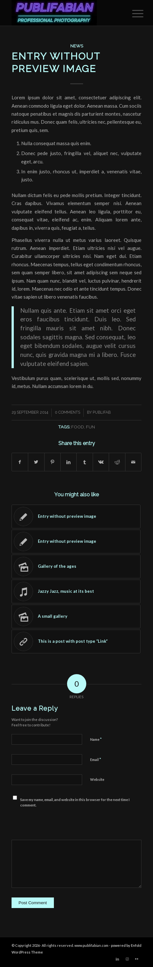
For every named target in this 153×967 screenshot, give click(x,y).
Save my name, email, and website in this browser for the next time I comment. (75, 802)
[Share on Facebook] (20, 462)
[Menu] (133, 13)
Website (97, 779)
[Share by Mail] (133, 462)
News (76, 45)
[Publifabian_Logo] (63, 13)
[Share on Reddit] (117, 462)
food (77, 426)
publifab (102, 412)
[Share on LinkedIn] (68, 462)
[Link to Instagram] (127, 959)
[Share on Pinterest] (52, 462)
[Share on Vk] (101, 462)
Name (96, 739)
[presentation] (60, 820)
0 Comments (67, 412)
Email (95, 759)
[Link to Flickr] (136, 959)
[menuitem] (133, 13)
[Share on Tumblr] (84, 462)
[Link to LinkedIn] (117, 959)
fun (90, 426)
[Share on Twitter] (36, 462)
